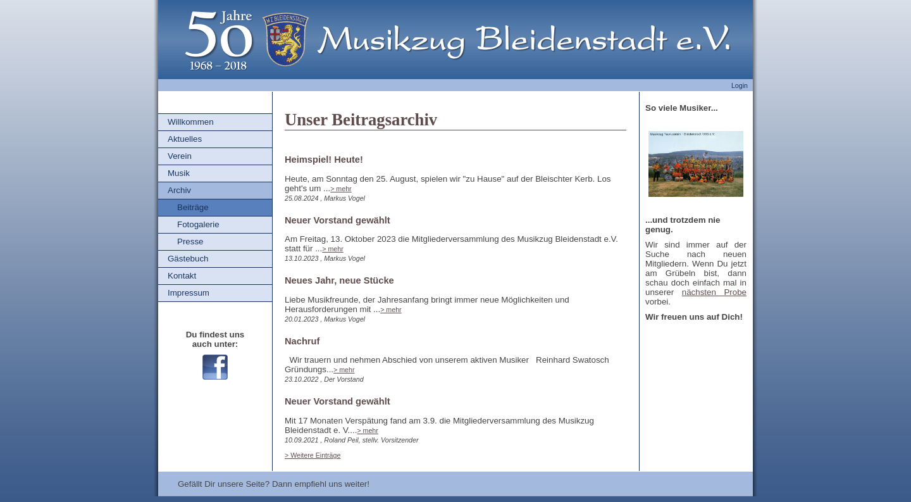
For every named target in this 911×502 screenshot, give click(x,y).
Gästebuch (188, 258)
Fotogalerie (198, 224)
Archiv (179, 190)
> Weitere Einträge (312, 455)
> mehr (340, 188)
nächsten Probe (714, 292)
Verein (180, 156)
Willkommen (191, 122)
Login (739, 85)
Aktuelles (185, 139)
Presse (190, 241)
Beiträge (193, 207)
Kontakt (182, 275)
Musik (179, 173)
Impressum (188, 293)
